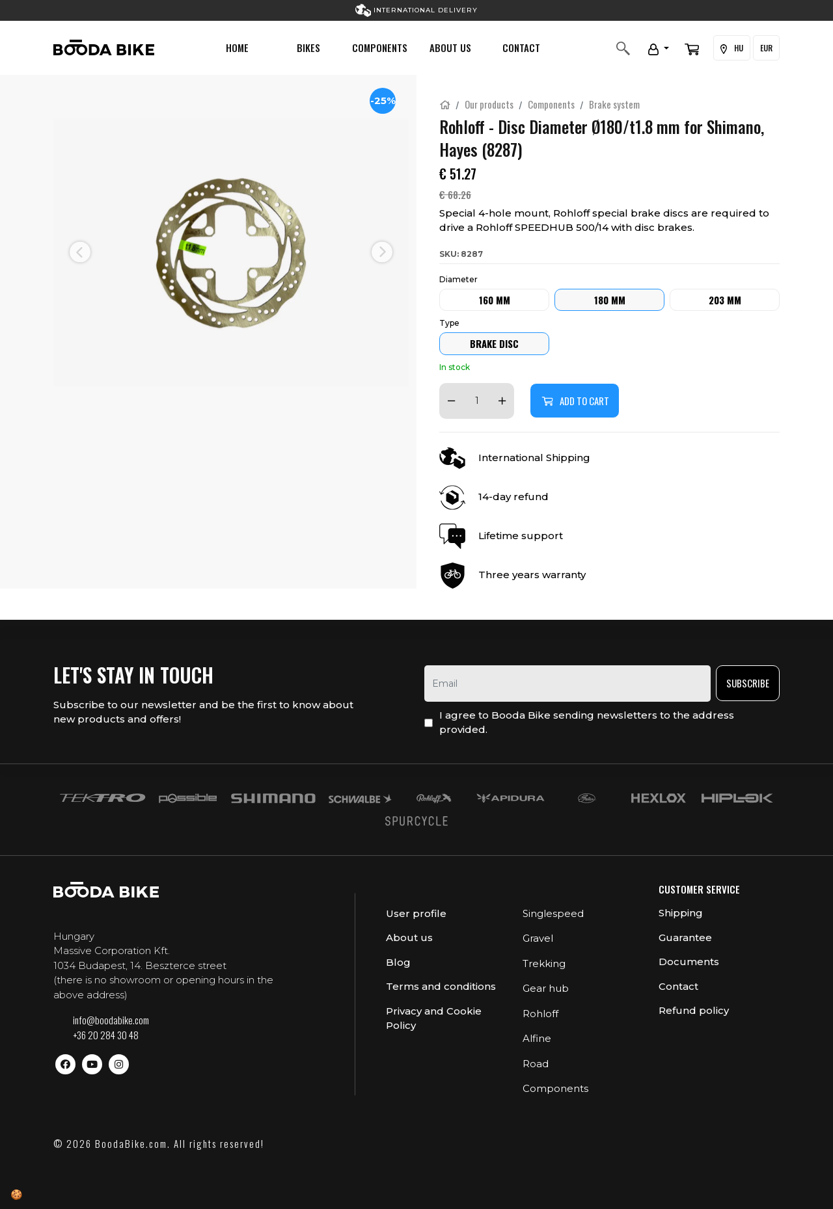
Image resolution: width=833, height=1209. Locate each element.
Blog (398, 962)
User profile (416, 913)
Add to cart (574, 400)
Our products (489, 104)
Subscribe (747, 683)
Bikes (308, 47)
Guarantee (685, 937)
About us (450, 47)
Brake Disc (494, 343)
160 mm (494, 300)
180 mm (609, 300)
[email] (567, 683)
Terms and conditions (441, 986)
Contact (521, 47)
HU (731, 48)
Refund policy (694, 1010)
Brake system (614, 104)
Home (237, 47)
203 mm (725, 300)
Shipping (681, 913)
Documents (689, 961)
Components (379, 47)
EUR (766, 47)
